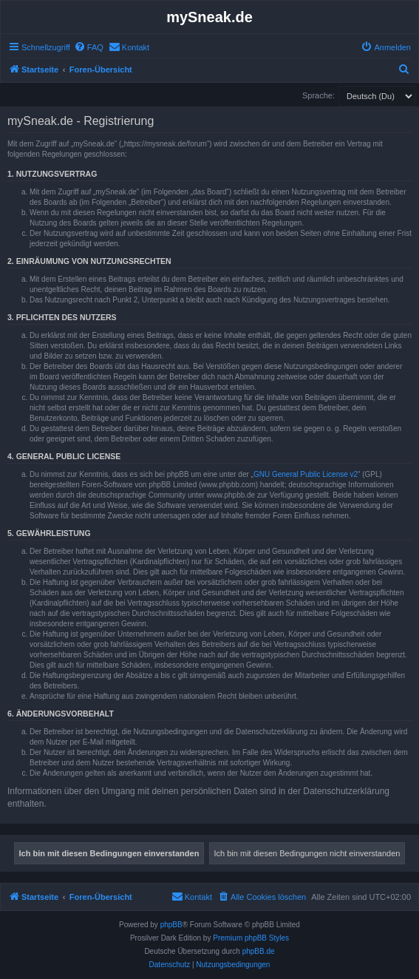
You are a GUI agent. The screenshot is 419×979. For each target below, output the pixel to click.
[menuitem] (88, 47)
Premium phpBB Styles (251, 938)
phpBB (171, 925)
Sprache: (318, 95)
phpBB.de (258, 951)
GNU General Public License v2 (305, 474)
